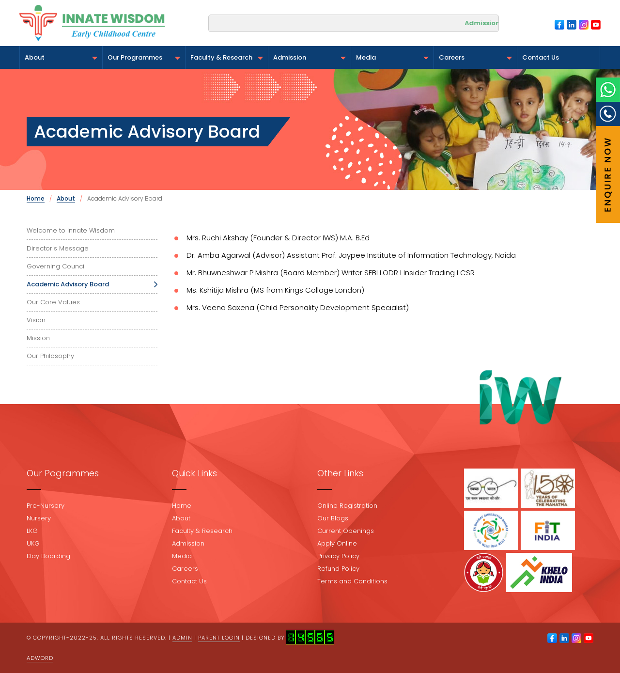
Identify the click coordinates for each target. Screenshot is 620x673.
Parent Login (219, 638)
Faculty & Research (226, 57)
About (61, 57)
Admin (182, 638)
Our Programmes (144, 57)
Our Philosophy (50, 355)
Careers (475, 57)
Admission (309, 57)
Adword (40, 658)
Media (392, 57)
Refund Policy (338, 568)
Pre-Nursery (45, 505)
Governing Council (56, 266)
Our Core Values (53, 302)
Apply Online (337, 543)
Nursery (39, 518)
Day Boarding (48, 556)
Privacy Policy (338, 556)
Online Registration (347, 505)
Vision (36, 320)
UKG (33, 543)
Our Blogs (332, 518)
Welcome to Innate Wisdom (71, 230)
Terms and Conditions (352, 581)
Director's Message (58, 248)
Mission (38, 338)
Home (36, 198)
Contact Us (540, 57)
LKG (32, 530)
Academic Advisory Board (68, 284)
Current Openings (345, 530)
